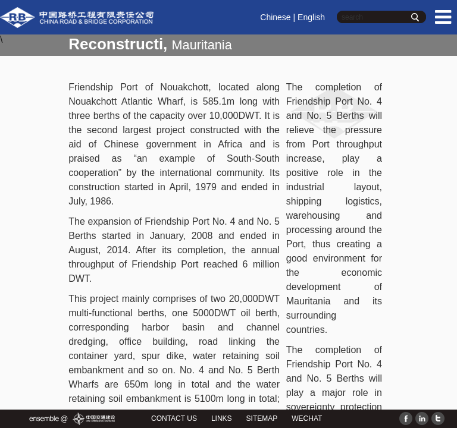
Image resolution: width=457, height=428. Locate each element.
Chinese (275, 17)
